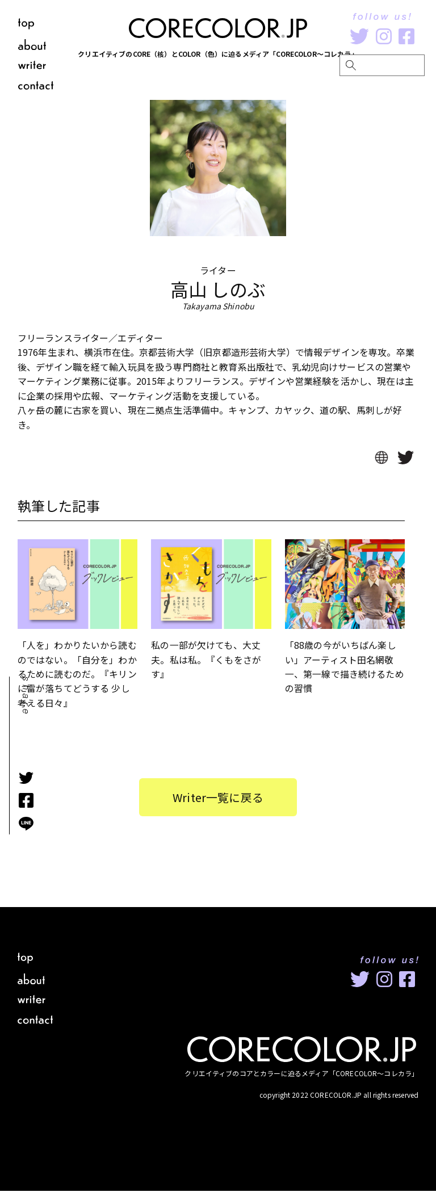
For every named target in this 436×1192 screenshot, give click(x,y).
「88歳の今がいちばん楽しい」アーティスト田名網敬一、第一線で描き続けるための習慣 (344, 667)
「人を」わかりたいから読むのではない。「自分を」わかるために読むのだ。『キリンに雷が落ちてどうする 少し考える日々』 (77, 674)
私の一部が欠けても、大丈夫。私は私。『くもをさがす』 (206, 660)
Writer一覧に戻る (218, 798)
